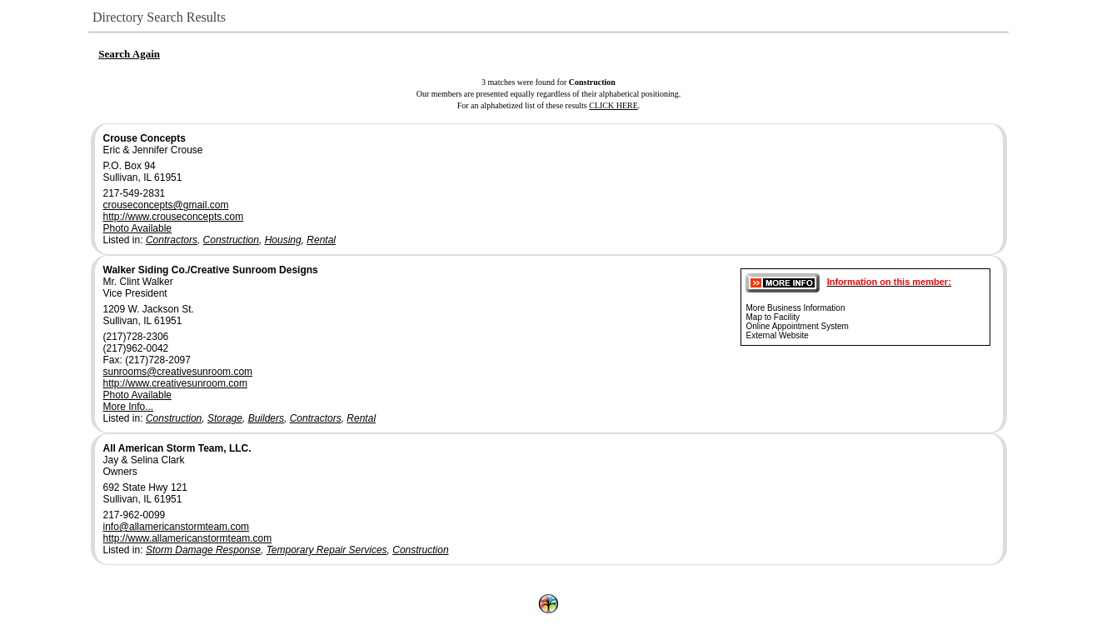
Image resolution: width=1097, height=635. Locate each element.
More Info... (128, 406)
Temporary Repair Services (327, 550)
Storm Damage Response (203, 550)
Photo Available (137, 228)
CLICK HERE (613, 105)
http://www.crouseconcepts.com (173, 216)
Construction (231, 240)
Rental (321, 240)
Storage (224, 418)
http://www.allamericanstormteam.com (187, 538)
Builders (266, 418)
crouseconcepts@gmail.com (166, 205)
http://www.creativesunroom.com (175, 383)
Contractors (171, 240)
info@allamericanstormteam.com (176, 526)
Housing (283, 240)
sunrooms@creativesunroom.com (178, 372)
